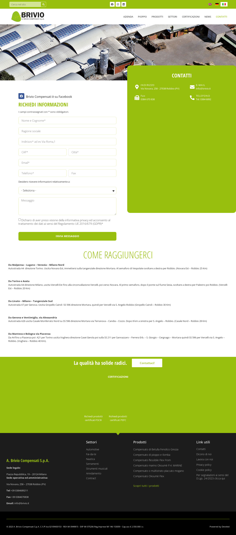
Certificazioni (191, 16)
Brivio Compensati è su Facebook (49, 97)
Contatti (221, 16)
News (207, 16)
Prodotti (157, 16)
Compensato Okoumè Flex (148, 476)
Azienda (128, 16)
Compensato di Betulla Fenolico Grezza (155, 449)
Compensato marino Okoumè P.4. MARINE (157, 465)
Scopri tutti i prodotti (146, 486)
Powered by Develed (220, 526)
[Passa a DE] (217, 4)
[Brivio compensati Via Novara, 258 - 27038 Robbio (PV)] (181, 157)
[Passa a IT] (224, 4)
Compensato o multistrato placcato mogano (158, 471)
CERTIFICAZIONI (118, 376)
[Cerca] (43, 4)
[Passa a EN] (210, 4)
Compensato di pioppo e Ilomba (151, 454)
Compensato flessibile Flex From (152, 460)
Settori (172, 16)
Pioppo (142, 16)
